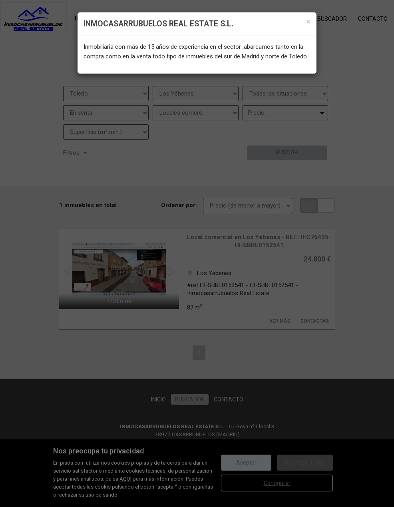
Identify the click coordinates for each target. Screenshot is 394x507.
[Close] (308, 22)
